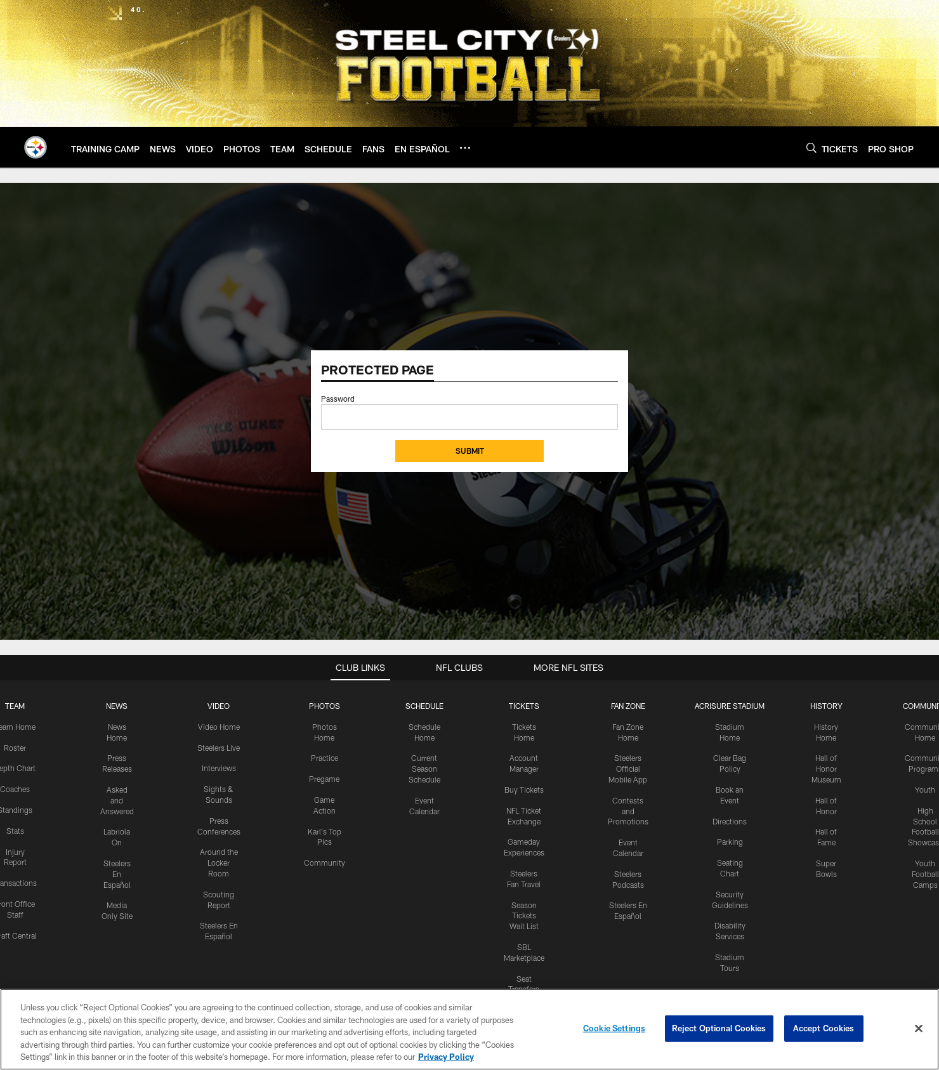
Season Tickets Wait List (524, 916)
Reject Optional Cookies (719, 1028)
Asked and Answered (117, 800)
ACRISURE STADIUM (730, 705)
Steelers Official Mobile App (627, 768)
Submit (470, 450)
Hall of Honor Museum (826, 768)
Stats (15, 830)
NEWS (117, 705)
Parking (730, 841)
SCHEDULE (424, 705)
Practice (324, 757)
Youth (925, 789)
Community (324, 862)
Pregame (324, 778)
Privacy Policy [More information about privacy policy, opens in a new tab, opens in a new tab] (446, 1057)
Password (338, 398)
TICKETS (524, 705)
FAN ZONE (628, 705)
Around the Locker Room (219, 862)
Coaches (15, 788)
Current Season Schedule (424, 768)
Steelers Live (218, 747)
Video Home (219, 726)
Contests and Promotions (628, 811)
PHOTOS (324, 705)
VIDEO (218, 705)
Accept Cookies (824, 1028)
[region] (469, 1029)
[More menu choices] (465, 148)
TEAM (15, 705)
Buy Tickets (524, 789)
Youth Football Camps (925, 874)
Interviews (219, 767)
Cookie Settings (614, 1028)
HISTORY (826, 705)
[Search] (811, 147)
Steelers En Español (117, 874)
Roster (15, 747)
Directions (729, 821)
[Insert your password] (469, 417)
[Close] (919, 1029)
